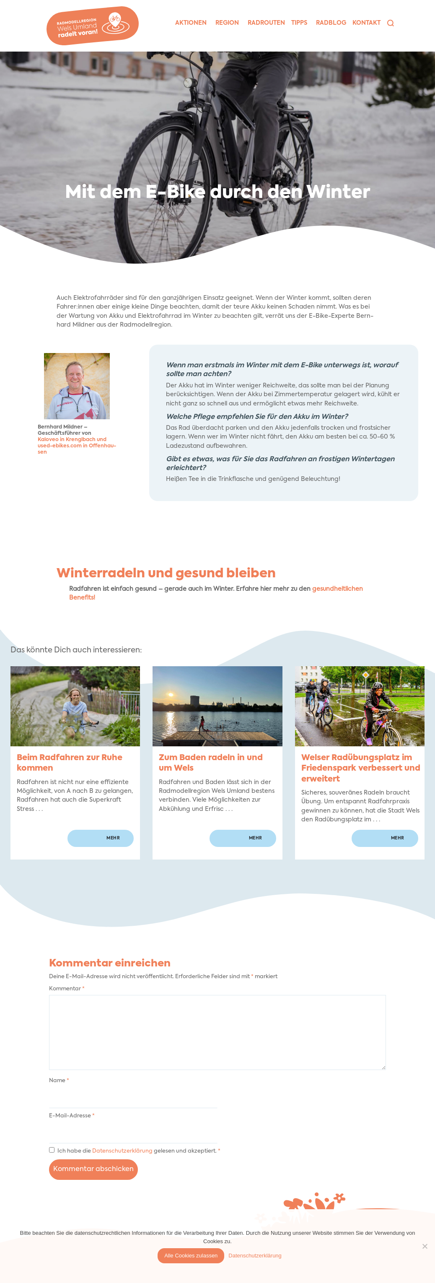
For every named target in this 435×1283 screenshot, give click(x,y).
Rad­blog (331, 23)
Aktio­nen (191, 23)
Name (59, 1080)
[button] (390, 23)
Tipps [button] (299, 23)
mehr (113, 838)
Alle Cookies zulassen (191, 1255)
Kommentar (67, 989)
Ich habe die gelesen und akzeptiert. (134, 1150)
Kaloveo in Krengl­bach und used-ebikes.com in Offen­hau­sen (77, 446)
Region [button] (227, 23)
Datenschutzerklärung (123, 1151)
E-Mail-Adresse (72, 1116)
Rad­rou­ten (266, 23)
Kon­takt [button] (366, 23)
